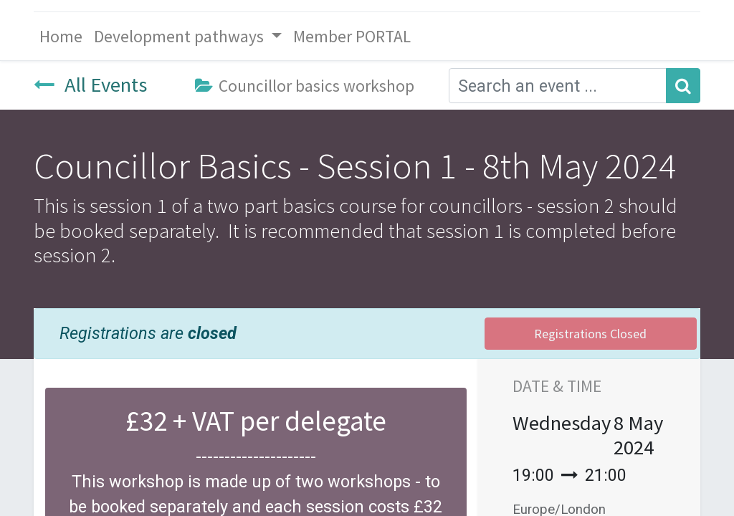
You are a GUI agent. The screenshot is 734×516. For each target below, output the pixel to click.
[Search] (683, 85)
